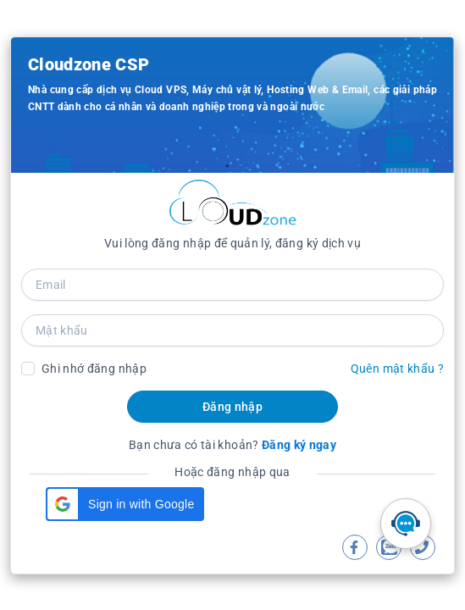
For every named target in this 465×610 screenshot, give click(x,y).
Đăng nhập (232, 406)
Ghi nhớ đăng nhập (94, 368)
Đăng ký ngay (299, 445)
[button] (125, 504)
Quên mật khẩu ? (397, 368)
